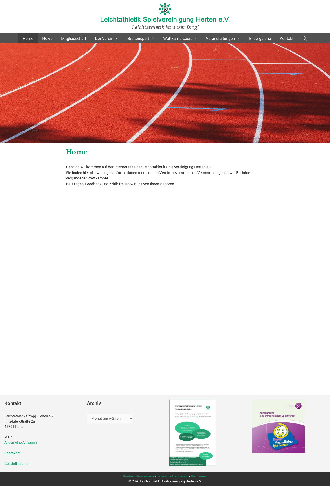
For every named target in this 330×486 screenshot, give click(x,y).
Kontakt (286, 38)
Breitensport (143, 38)
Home (28, 38)
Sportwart (12, 453)
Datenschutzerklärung (172, 476)
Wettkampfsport (182, 38)
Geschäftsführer (16, 464)
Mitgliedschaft (73, 38)
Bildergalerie (260, 38)
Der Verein (109, 38)
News (47, 38)
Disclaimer (199, 476)
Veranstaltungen (225, 38)
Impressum (145, 476)
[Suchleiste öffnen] (305, 38)
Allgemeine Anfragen (20, 442)
